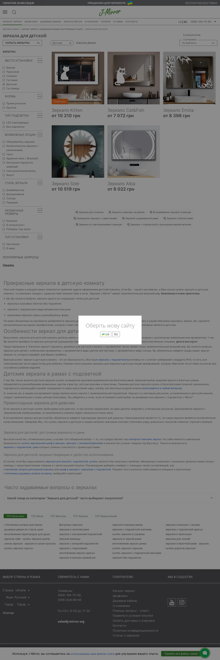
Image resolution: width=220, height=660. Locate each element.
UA (105, 334)
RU (116, 334)
